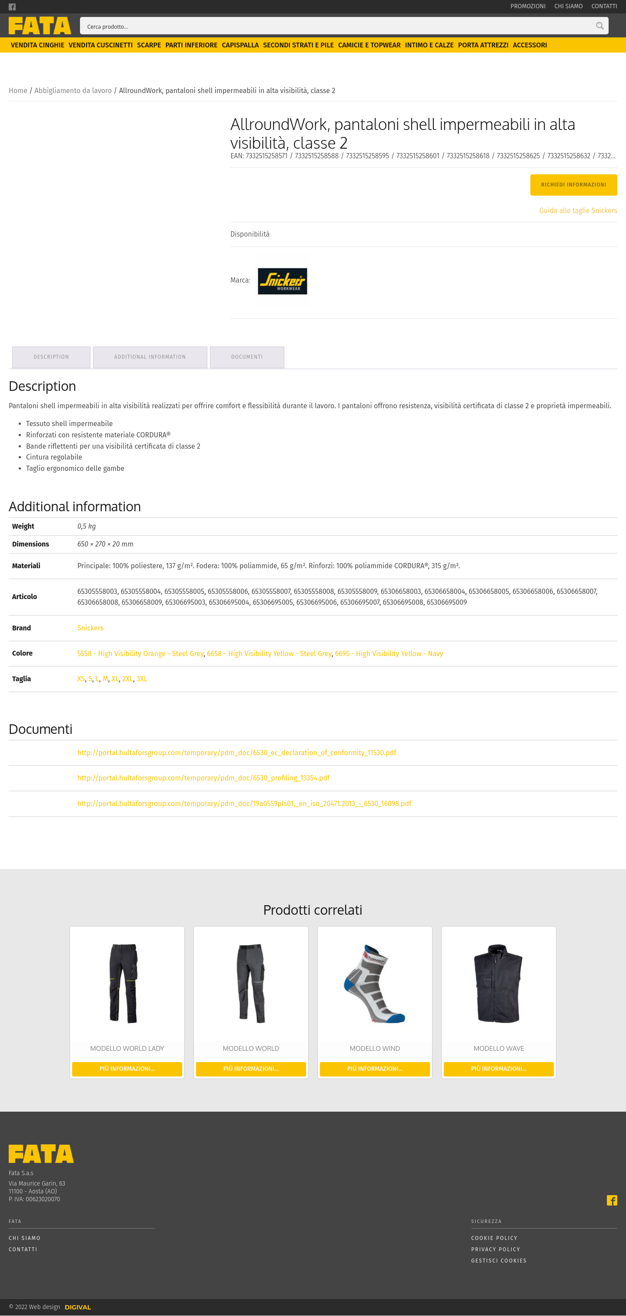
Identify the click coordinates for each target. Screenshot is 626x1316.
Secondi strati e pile (298, 47)
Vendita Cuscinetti (101, 47)
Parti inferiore (191, 47)
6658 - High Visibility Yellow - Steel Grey (269, 654)
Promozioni (528, 6)
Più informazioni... (127, 1069)
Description (52, 358)
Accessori (530, 47)
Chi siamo (568, 6)
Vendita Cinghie (37, 47)
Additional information (153, 358)
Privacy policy (495, 1250)
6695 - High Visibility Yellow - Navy (389, 654)
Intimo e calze (429, 47)
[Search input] (342, 26)
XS (81, 679)
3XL (142, 679)
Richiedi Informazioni (573, 187)
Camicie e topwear (369, 47)
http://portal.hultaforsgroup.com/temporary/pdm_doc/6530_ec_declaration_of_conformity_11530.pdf (236, 753)
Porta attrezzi (483, 47)
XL (115, 679)
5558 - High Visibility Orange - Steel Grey (140, 654)
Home (18, 93)
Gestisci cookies (499, 1261)
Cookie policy (494, 1239)
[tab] (52, 359)
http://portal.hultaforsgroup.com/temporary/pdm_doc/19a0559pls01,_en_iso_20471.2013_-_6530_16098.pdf (244, 804)
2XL (127, 679)
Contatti (604, 6)
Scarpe (149, 47)
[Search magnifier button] (600, 26)
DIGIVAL (78, 1308)
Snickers (90, 628)
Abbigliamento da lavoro (73, 93)
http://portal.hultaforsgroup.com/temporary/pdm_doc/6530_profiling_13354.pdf (203, 778)
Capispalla (240, 47)
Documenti (251, 358)
